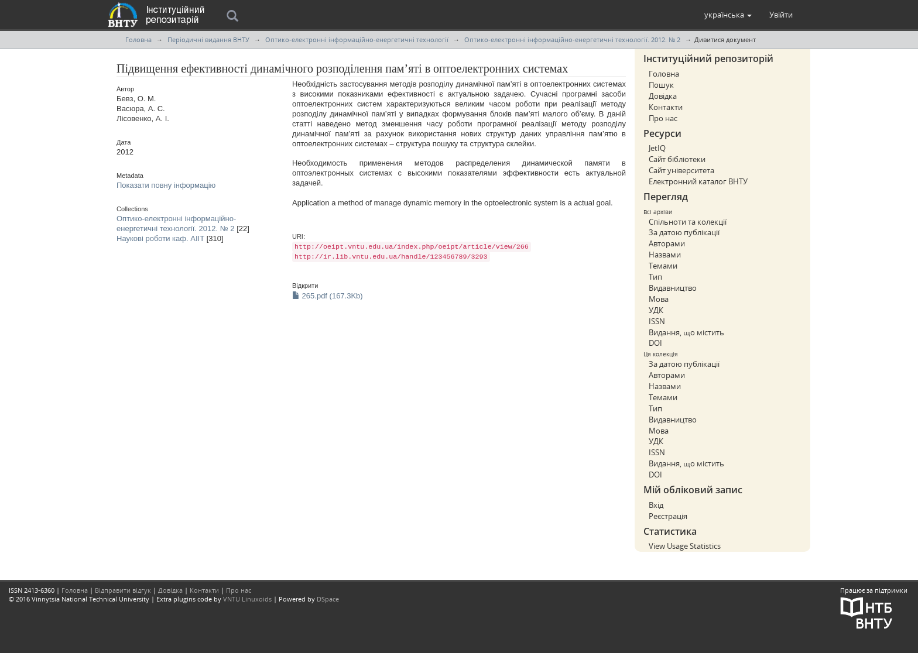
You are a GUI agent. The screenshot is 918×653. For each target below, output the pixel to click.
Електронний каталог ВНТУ (698, 181)
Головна (138, 39)
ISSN (657, 321)
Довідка (663, 96)
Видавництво (673, 288)
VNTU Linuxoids (247, 598)
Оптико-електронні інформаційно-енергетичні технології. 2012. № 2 (572, 39)
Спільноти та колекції (688, 221)
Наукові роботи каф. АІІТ (160, 238)
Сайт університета (681, 170)
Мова (659, 299)
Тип (655, 276)
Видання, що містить (686, 332)
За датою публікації (684, 232)
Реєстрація (668, 516)
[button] (728, 14)
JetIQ (657, 148)
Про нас (663, 118)
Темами (663, 265)
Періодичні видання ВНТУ (208, 39)
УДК (656, 310)
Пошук (661, 85)
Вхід (656, 505)
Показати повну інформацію (166, 185)
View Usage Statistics (685, 546)
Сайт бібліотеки (677, 159)
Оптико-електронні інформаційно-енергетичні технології (356, 39)
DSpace (328, 598)
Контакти (666, 107)
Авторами (667, 243)
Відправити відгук (123, 590)
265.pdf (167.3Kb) (327, 295)
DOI (655, 343)
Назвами (665, 254)
